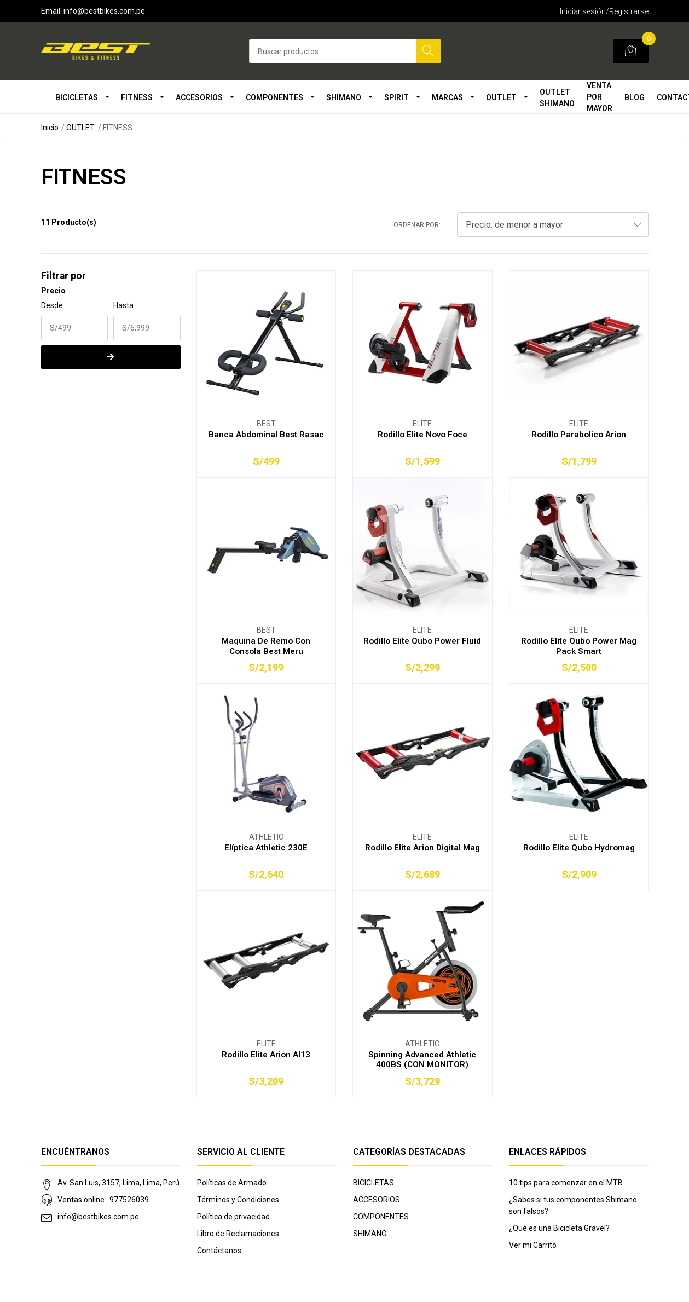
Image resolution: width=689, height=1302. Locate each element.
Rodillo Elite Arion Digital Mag (422, 848)
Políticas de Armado (232, 1182)
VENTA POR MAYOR (599, 97)
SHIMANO (343, 97)
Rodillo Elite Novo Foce (422, 434)
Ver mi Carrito (533, 1245)
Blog (634, 97)
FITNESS (137, 97)
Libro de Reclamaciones (238, 1233)
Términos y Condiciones (238, 1199)
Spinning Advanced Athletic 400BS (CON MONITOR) (422, 1059)
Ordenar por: (417, 225)
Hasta (123, 305)
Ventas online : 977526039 (103, 1199)
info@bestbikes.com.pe (98, 1216)
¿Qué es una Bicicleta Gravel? (559, 1228)
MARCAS (447, 97)
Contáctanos (219, 1250)
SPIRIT (396, 97)
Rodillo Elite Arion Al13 (266, 1055)
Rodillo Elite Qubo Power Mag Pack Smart (578, 646)
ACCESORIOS (199, 97)
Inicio (50, 127)
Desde (52, 305)
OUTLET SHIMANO (557, 98)
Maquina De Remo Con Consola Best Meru (266, 646)
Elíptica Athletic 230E (266, 848)
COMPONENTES (274, 97)
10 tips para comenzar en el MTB (566, 1182)
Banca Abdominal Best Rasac (266, 434)
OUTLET (501, 97)
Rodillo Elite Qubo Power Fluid (422, 641)
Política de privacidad (233, 1216)
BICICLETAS (76, 97)
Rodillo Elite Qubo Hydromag (579, 848)
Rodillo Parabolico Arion (578, 434)
